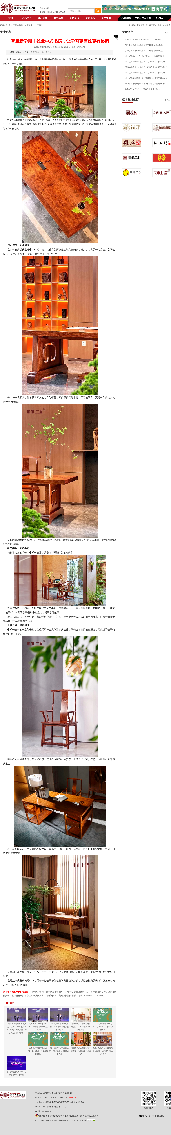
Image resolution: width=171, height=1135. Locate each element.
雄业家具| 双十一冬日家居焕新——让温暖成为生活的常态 (81, 1027)
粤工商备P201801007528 (72, 1116)
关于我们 (152, 1116)
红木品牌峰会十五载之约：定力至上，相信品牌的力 (146, 62)
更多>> (167, 33)
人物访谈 (166, 25)
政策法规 (140, 25)
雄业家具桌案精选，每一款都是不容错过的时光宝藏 (146, 78)
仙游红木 (61, 12)
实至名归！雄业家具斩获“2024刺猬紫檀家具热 (144, 45)
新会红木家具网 (78, 47)
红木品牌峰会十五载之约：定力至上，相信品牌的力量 (103, 1027)
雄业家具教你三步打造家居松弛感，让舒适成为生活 (146, 84)
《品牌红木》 (126, 18)
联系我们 (161, 1116)
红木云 (159, 18)
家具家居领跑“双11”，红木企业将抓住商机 (142, 89)
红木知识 (106, 18)
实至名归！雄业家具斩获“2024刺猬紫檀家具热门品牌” (37, 1027)
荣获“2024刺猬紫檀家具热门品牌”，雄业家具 (143, 40)
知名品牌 (42, 18)
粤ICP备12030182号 (90, 1116)
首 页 (10, 18)
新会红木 (72, 1097)
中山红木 (43, 12)
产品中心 (26, 18)
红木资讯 (74, 18)
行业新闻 (158, 25)
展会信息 (132, 25)
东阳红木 (52, 12)
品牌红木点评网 (143, 18)
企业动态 (149, 25)
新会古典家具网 (15, 25)
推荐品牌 (58, 18)
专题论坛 (90, 18)
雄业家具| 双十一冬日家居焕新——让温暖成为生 (144, 56)
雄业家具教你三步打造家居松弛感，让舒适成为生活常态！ (103, 1051)
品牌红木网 (44, 8)
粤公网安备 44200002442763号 (50, 1116)
